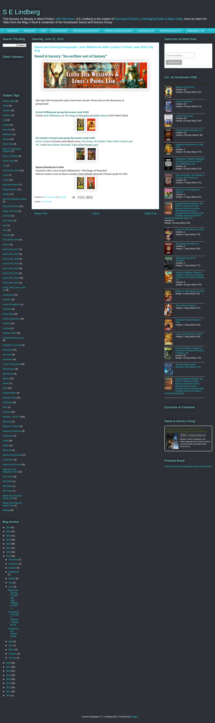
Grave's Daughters (11, 304)
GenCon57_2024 (11, 278)
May (11, 641)
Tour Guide (8, 476)
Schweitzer (8, 436)
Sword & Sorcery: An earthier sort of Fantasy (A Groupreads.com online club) (186, 430)
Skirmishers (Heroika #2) (187, 243)
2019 (8, 556)
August (12, 578)
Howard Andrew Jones (13, 338)
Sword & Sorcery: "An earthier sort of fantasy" (70, 56)
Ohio (5, 388)
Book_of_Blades (10, 156)
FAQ (43, 31)
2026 (8, 527)
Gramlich (7, 299)
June (11, 586)
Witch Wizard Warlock (186, 305)
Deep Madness (10, 189)
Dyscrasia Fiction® (127, 19)
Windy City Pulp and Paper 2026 (12, 504)
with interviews (65, 19)
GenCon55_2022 (11, 268)
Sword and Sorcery (12, 464)
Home (96, 213)
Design (6, 194)
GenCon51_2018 (11, 254)
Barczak (6, 129)
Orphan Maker (9, 393)
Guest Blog (8, 314)
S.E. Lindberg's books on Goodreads (186, 83)
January (13, 657)
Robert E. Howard (11, 426)
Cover (5, 175)
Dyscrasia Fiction (11, 206)
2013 (8, 683)
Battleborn (7, 134)
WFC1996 (7, 481)
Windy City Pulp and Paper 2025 (12, 496)
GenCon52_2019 (11, 259)
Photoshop (8, 402)
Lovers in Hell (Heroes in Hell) (190, 229)
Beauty (6, 139)
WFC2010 (7, 486)
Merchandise (9, 369)
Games (6, 244)
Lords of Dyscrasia (11, 364)
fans (5, 225)
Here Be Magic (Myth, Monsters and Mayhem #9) (188, 365)
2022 (8, 544)
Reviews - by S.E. (11, 416)
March (12, 649)
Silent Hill (7, 450)
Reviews (7, 412)
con (4, 165)
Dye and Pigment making (14, 199)
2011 (8, 691)
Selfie (5, 440)
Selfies (6, 445)
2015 (8, 675)
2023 (8, 539)
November (14, 564)
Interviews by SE (146, 31)
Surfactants (8, 459)
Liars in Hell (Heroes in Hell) (189, 334)
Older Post (150, 213)
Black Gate (8, 144)
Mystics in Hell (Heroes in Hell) (189, 291)
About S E (13, 31)
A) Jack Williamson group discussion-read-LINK (62, 112)
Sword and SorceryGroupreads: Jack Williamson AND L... (13, 599)
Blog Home (29, 31)
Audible (6, 125)
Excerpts (7, 216)
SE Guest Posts (59, 31)
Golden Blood (100, 115)
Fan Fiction (8, 220)
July (11, 582)
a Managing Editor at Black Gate (161, 19)
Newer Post (40, 213)
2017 (8, 667)
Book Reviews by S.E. (171, 31)
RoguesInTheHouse (12, 431)
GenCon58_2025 (11, 283)
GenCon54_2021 (11, 263)
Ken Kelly (7, 354)
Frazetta (7, 235)
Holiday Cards (9, 333)
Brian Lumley (43, 141)
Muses (6, 383)
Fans (5, 230)
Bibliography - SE (196, 31)
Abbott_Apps (9, 101)
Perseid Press (9, 397)
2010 (8, 695)
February (13, 653)
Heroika (6, 323)
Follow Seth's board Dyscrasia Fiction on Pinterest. (188, 466)
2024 (8, 535)
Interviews (7, 350)
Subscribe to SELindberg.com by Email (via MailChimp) (186, 48)
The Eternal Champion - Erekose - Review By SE (13, 618)
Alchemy (7, 110)
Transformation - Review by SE (13, 632)
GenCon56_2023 (11, 273)
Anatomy (7, 115)
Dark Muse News (11, 184)
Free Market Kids (11, 239)
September (14, 572)
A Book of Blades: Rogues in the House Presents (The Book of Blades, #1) (189, 350)
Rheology (7, 421)
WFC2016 (7, 491)
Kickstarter (8, 359)
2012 (8, 687)
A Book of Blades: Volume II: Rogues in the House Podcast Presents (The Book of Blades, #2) (190, 276)
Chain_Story (8, 160)
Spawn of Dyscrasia (12, 455)
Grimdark (7, 309)
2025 (8, 531)
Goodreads (47, 201)
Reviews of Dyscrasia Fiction (118, 31)
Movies (6, 378)
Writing (6, 510)
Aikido (5, 105)
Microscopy (8, 374)
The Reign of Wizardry (77, 115)
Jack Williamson (52, 115)
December (14, 559)
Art (4, 120)
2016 (8, 671)
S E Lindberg (21, 11)
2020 (8, 552)
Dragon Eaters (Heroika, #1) (189, 130)
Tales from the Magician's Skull (10, 470)
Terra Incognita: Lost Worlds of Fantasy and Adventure (190, 176)
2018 (8, 663)
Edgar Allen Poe (10, 211)
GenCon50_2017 (11, 249)
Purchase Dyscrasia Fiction (86, 31)
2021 (8, 548)
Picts (5, 407)
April (11, 645)
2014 (8, 679)
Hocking (6, 328)
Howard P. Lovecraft (12, 345)
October (13, 568)
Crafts (5, 180)
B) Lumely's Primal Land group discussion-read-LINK (65, 138)
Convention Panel (11, 170)
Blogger (134, 716)
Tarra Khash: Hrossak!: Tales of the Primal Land (72, 144)
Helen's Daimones (11, 319)
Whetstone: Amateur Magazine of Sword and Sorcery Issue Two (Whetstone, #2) (190, 161)
